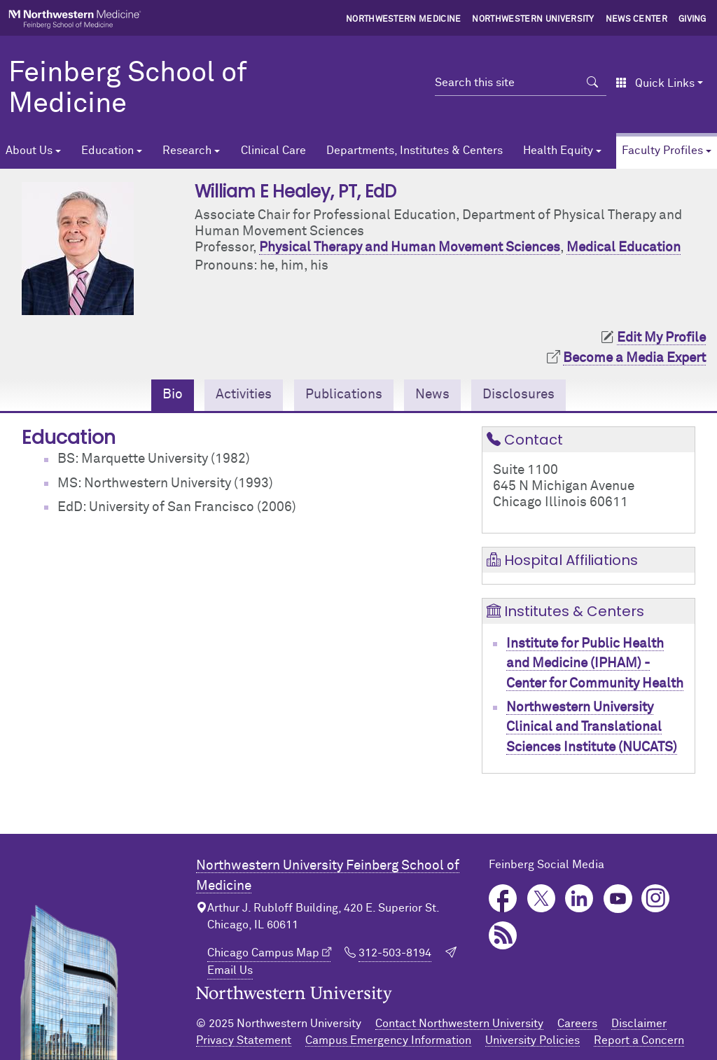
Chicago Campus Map (263, 952)
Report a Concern (639, 1040)
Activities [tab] (244, 394)
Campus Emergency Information (388, 1040)
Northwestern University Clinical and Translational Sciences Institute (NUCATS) (591, 727)
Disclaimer (639, 1023)
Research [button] (186, 150)
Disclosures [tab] (518, 394)
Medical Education (623, 247)
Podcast (503, 935)
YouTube (618, 898)
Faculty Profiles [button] (662, 150)
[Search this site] (506, 82)
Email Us (230, 970)
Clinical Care (273, 150)
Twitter (541, 898)
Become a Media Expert (634, 358)
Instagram (655, 898)
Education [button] (107, 150)
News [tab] (432, 394)
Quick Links (655, 83)
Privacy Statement (243, 1040)
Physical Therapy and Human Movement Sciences (409, 247)
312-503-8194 (394, 952)
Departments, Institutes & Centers (414, 150)
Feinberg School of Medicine (127, 89)
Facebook (503, 898)
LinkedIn (579, 898)
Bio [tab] (172, 394)
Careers (577, 1023)
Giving (692, 19)
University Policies (532, 1040)
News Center (637, 19)
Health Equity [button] (558, 150)
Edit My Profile (661, 337)
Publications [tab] (343, 394)
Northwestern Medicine (403, 19)
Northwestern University (533, 19)
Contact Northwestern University (459, 1023)
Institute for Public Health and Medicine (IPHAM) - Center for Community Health (594, 663)
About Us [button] (29, 150)
